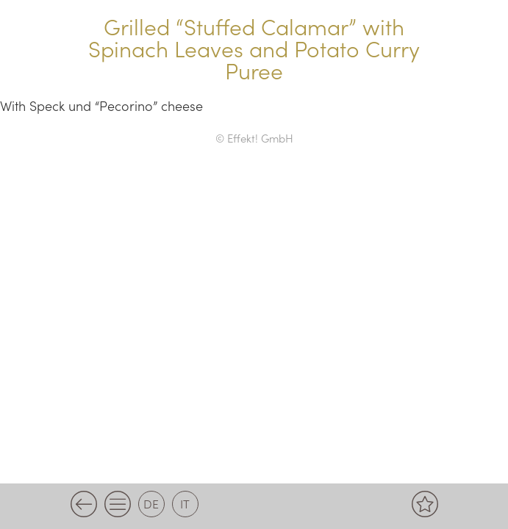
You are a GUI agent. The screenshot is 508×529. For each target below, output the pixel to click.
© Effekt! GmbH (254, 137)
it (185, 503)
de (151, 503)
